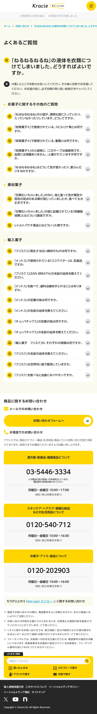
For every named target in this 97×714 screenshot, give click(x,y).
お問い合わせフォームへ (48, 420)
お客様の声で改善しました (62, 16)
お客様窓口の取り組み (32, 16)
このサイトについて (36, 687)
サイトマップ (38, 692)
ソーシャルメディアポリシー (64, 687)
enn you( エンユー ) (40, 601)
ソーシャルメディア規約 (17, 692)
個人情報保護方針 (14, 687)
